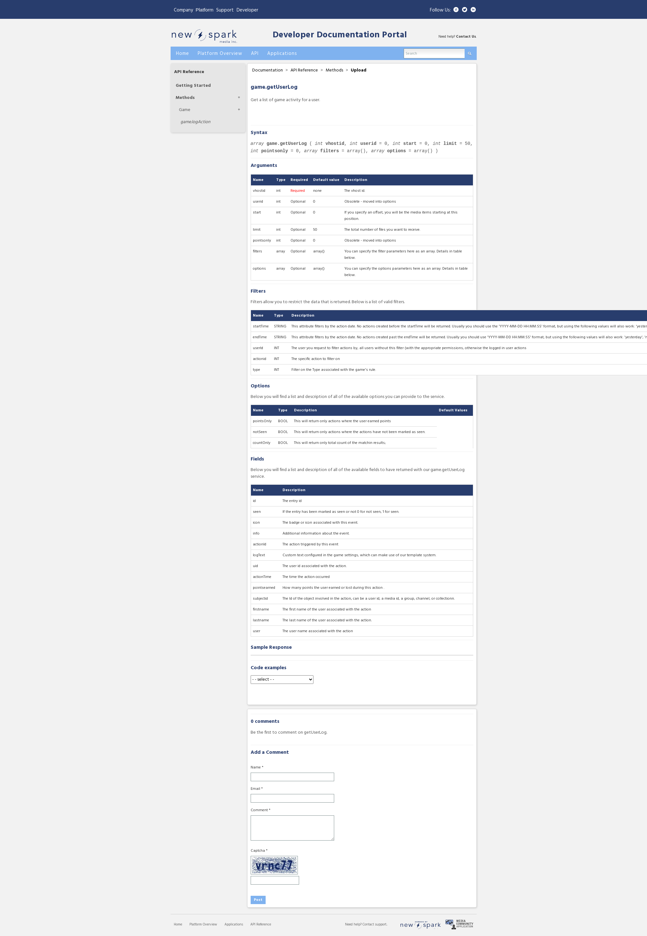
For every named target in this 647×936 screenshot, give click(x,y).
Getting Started (193, 85)
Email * (257, 789)
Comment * (260, 810)
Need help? (354, 924)
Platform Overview (203, 924)
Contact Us (466, 37)
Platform (205, 9)
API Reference (189, 72)
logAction (195, 122)
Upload (358, 70)
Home (178, 924)
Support (225, 10)
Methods (185, 97)
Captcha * (259, 851)
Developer (247, 10)
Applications (233, 924)
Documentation (267, 70)
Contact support (374, 924)
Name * (257, 767)
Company (183, 10)
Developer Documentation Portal (340, 35)
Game (184, 110)
